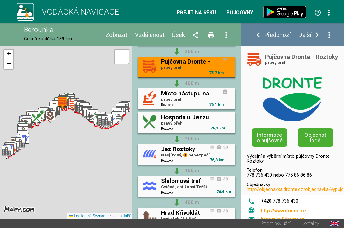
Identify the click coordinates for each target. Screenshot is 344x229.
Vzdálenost (150, 35)
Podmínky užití (276, 224)
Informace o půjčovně (270, 137)
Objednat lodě (315, 137)
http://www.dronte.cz (284, 210)
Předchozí (277, 35)
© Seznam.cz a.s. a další (109, 216)
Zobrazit (116, 35)
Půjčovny (239, 12)
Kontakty (310, 224)
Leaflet (77, 216)
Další (304, 35)
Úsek (178, 35)
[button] (6, 152)
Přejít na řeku (196, 12)
